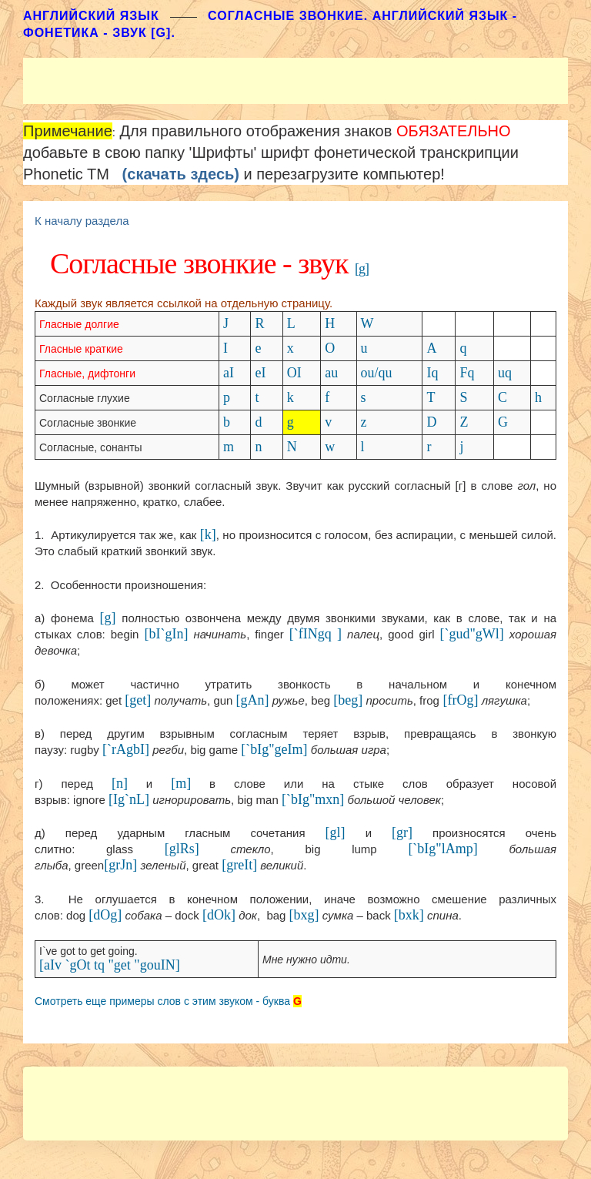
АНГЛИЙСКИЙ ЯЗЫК (91, 15)
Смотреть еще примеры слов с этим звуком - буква (162, 1001)
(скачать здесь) (180, 174)
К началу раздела (82, 220)
